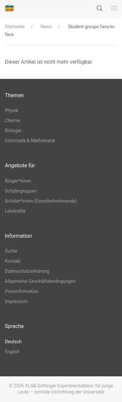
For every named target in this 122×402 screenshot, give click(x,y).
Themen (14, 95)
